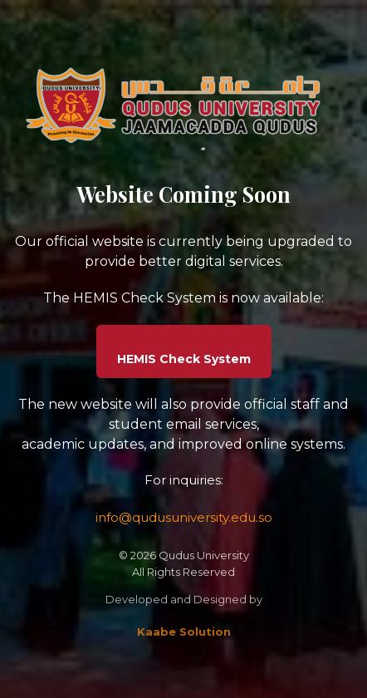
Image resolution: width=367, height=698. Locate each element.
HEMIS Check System (184, 358)
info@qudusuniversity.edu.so (183, 517)
